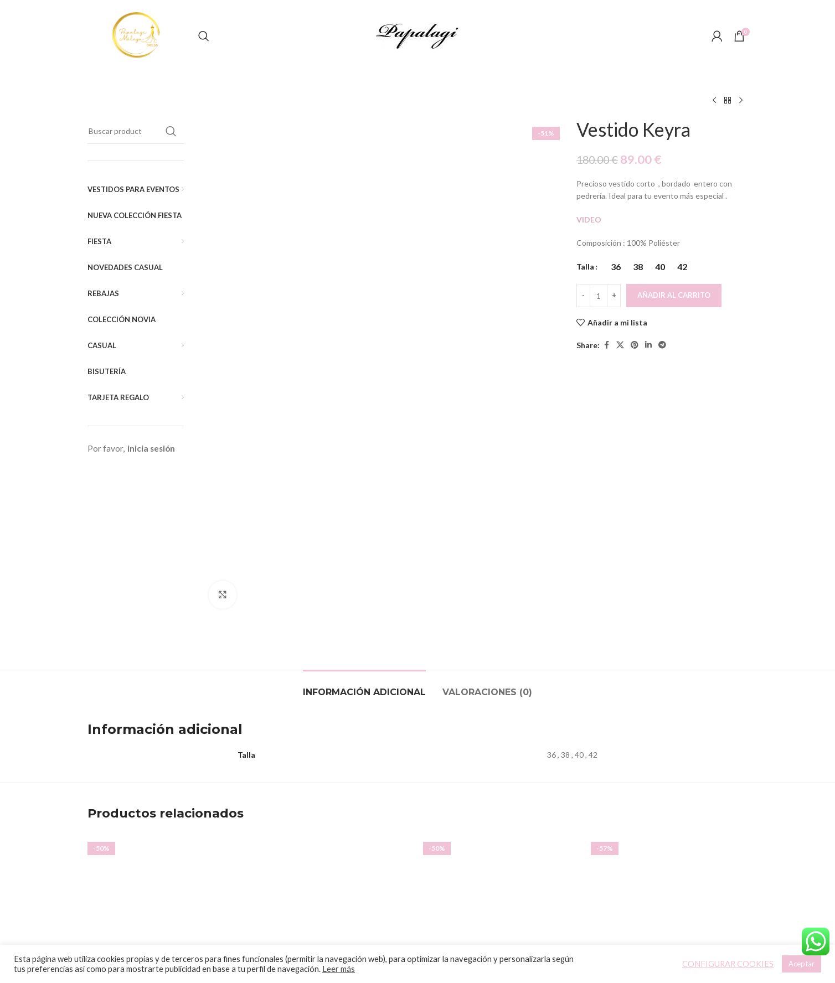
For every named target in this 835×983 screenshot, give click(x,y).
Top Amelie (669, 822)
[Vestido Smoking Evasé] (333, 719)
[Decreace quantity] (583, 295)
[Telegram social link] (662, 345)
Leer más (338, 969)
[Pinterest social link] (634, 345)
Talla (585, 266)
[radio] (615, 266)
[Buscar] (204, 36)
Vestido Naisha (502, 808)
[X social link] (620, 345)
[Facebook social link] (606, 345)
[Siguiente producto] (741, 100)
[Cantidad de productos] (598, 295)
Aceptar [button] (801, 963)
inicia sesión (151, 448)
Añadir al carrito (673, 295)
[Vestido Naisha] (501, 719)
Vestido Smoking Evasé (333, 822)
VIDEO (589, 219)
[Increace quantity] (614, 295)
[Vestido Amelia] (165, 719)
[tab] (364, 494)
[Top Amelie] (669, 719)
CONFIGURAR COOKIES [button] (728, 964)
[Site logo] (137, 35)
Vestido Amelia (166, 808)
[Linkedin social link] (648, 345)
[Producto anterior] (714, 100)
